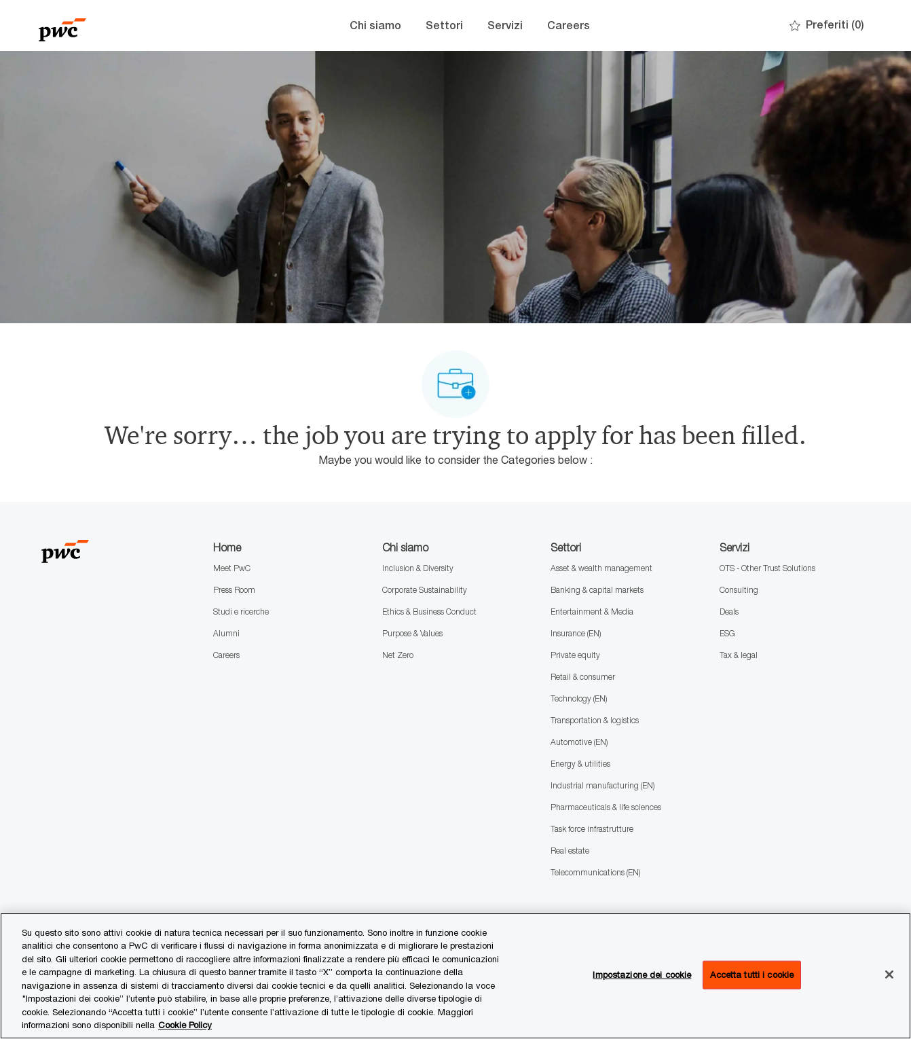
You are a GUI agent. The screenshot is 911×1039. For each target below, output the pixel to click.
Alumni (226, 633)
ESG (727, 633)
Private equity (575, 655)
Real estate (570, 850)
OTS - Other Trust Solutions (767, 568)
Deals (729, 611)
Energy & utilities (580, 764)
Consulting (739, 590)
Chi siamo (375, 25)
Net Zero (397, 655)
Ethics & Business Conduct (429, 611)
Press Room (234, 590)
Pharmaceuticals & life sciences (606, 807)
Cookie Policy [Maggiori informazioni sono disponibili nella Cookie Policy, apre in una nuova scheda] (185, 1024)
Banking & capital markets (597, 590)
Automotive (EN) (579, 742)
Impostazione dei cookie (642, 974)
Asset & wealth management (601, 568)
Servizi (505, 25)
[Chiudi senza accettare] (889, 974)
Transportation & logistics (595, 720)
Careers (568, 25)
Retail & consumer (583, 677)
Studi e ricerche (241, 611)
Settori (444, 25)
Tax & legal (739, 655)
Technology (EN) (579, 698)
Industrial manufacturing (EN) (602, 785)
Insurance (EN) (576, 633)
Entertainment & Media (592, 611)
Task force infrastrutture (592, 829)
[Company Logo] (106, 25)
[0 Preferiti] (826, 25)
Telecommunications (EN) (595, 872)
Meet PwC (231, 568)
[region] (455, 976)
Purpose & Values (412, 633)
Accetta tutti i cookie (752, 974)
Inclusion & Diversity (417, 568)
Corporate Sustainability (424, 590)
